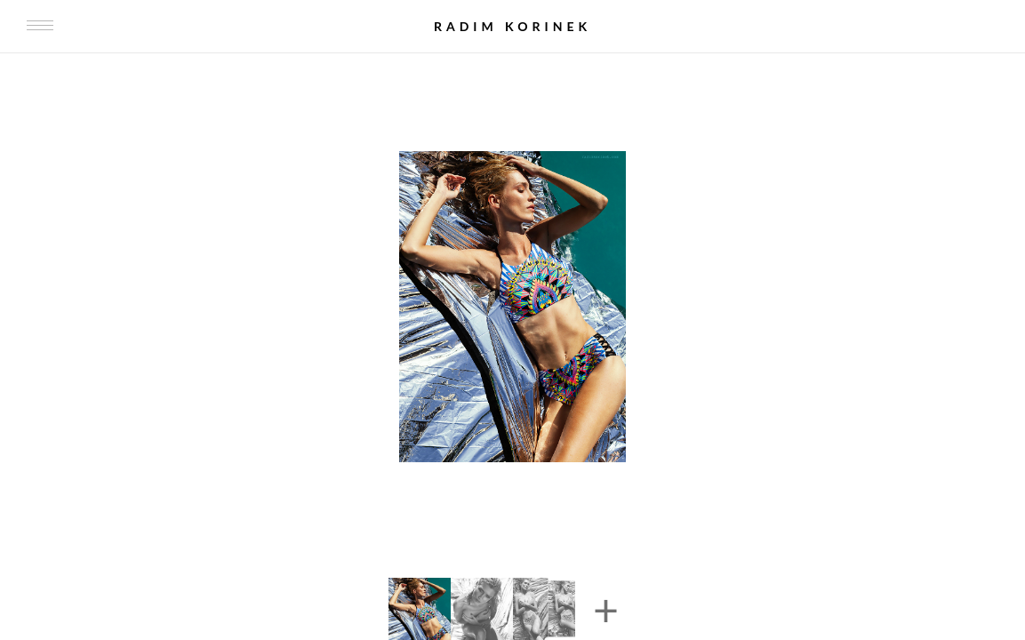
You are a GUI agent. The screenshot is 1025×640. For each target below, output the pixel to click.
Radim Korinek (512, 26)
